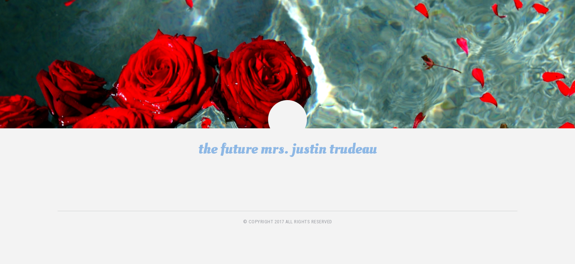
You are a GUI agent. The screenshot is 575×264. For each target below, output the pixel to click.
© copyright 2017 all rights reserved (287, 221)
